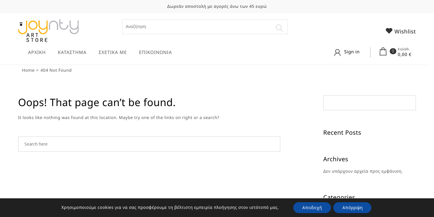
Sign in (352, 52)
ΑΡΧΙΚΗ (37, 52)
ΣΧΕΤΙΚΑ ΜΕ (113, 52)
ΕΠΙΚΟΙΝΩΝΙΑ (155, 52)
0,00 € (404, 54)
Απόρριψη (352, 207)
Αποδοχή (312, 207)
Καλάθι (404, 49)
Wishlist (400, 31)
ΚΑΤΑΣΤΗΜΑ (72, 52)
